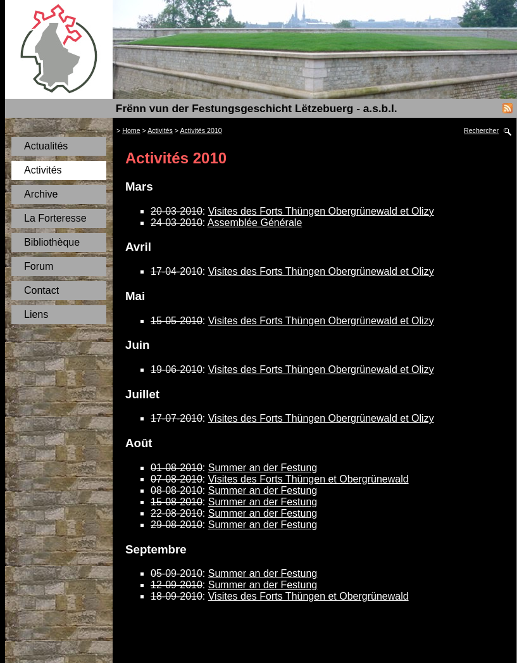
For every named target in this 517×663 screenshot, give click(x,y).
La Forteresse (55, 218)
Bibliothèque (52, 242)
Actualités (46, 146)
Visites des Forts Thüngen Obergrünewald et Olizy (321, 211)
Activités (43, 170)
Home (131, 130)
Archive (41, 194)
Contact (41, 290)
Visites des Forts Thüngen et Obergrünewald (308, 479)
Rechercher (481, 130)
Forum (38, 266)
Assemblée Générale (255, 222)
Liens (36, 314)
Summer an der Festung (263, 467)
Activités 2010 (200, 130)
